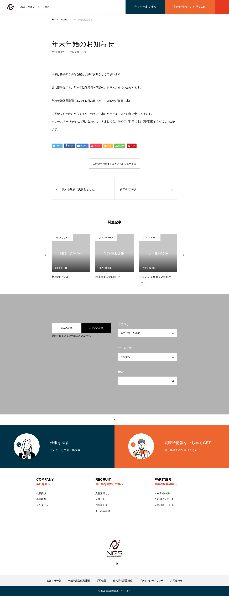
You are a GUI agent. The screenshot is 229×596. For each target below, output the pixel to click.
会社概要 (41, 499)
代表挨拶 (41, 493)
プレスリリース (62, 237)
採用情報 (101, 580)
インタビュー (43, 505)
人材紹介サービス (164, 505)
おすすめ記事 (96, 328)
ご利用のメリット (164, 499)
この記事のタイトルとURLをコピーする (114, 163)
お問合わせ (176, 580)
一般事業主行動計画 (79, 580)
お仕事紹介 (101, 505)
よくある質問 (102, 511)
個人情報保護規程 (122, 580)
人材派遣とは (102, 493)
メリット (100, 499)
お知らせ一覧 (54, 580)
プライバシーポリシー (151, 580)
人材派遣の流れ (163, 493)
